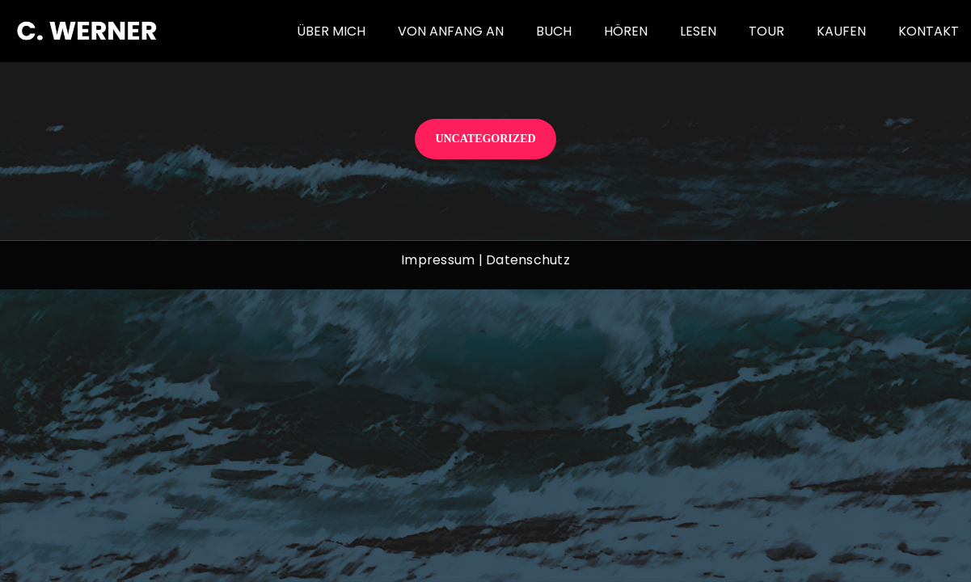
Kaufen (841, 31)
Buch (554, 31)
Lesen (698, 31)
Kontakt (928, 31)
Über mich (331, 31)
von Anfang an (451, 31)
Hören (626, 31)
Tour (766, 31)
